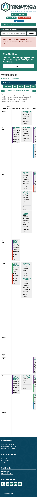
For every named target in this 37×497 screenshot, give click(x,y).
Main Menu (8, 25)
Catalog (6, 29)
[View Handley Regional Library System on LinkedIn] (15, 484)
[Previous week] (3, 91)
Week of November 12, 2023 (19, 91)
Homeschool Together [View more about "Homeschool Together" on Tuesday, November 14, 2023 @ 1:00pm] (27, 279)
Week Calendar (13, 79)
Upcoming (7, 86)
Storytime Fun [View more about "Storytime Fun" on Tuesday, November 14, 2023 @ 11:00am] (26, 173)
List (15, 86)
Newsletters (11, 18)
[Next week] (34, 91)
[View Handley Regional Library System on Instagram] (7, 484)
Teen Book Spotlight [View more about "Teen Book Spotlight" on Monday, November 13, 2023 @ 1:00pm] (16, 264)
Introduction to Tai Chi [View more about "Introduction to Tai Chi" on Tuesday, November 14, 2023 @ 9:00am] (27, 112)
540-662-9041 (12, 449)
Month (21, 86)
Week (28, 86)
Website (15, 29)
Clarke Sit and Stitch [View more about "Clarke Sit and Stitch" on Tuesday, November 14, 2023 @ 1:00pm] (26, 264)
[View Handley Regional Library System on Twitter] (11, 484)
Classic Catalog (7, 474)
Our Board (5, 460)
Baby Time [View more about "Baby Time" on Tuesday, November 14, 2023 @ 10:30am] (26, 127)
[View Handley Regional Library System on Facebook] (3, 484)
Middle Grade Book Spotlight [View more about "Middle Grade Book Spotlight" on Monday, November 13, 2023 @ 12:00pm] (16, 242)
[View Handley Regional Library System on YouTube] (20, 484)
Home (3, 79)
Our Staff (4, 458)
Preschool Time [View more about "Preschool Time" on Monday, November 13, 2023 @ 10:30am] (16, 128)
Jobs (3, 462)
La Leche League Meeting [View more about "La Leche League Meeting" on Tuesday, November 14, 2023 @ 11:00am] (26, 213)
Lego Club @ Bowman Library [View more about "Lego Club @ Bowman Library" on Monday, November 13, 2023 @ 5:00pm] (16, 377)
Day (33, 86)
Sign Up (18, 66)
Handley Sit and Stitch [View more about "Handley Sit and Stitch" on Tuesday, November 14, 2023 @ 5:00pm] (26, 376)
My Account (19, 21)
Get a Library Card (24, 18)
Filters (7, 82)
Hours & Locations (18, 14)
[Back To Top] (18, 493)
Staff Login (5, 472)
